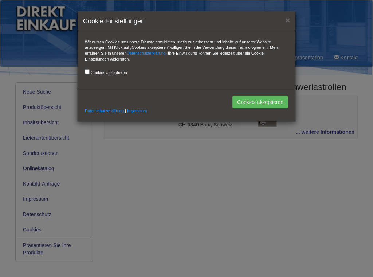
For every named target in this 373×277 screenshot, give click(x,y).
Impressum (137, 111)
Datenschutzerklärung (104, 111)
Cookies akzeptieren (260, 102)
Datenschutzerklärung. (147, 53)
